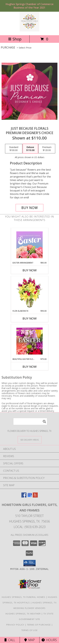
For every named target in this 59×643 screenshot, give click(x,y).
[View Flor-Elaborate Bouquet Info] (29, 293)
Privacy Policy (15, 624)
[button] (29, 563)
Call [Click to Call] (10, 640)
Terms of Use (29, 630)
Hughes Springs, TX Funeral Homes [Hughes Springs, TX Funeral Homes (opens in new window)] (23, 597)
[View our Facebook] (23, 496)
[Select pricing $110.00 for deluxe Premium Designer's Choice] (30, 148)
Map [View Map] (29, 640)
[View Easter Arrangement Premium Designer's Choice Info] (29, 245)
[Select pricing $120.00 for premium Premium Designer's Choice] (47, 148)
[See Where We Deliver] (30, 439)
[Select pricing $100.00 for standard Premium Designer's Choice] (13, 148)
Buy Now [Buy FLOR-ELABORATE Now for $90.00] (29, 318)
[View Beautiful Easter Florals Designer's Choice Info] (29, 341)
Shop (14, 39)
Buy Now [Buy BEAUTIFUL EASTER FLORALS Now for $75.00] (29, 367)
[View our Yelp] (35, 496)
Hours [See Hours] (49, 640)
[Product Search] (30, 421)
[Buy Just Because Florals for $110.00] (30, 207)
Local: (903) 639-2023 (29, 527)
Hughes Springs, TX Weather (23, 613)
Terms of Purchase (39, 624)
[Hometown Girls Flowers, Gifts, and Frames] (29, 30)
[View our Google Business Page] (29, 496)
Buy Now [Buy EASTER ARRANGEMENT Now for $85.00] (29, 270)
